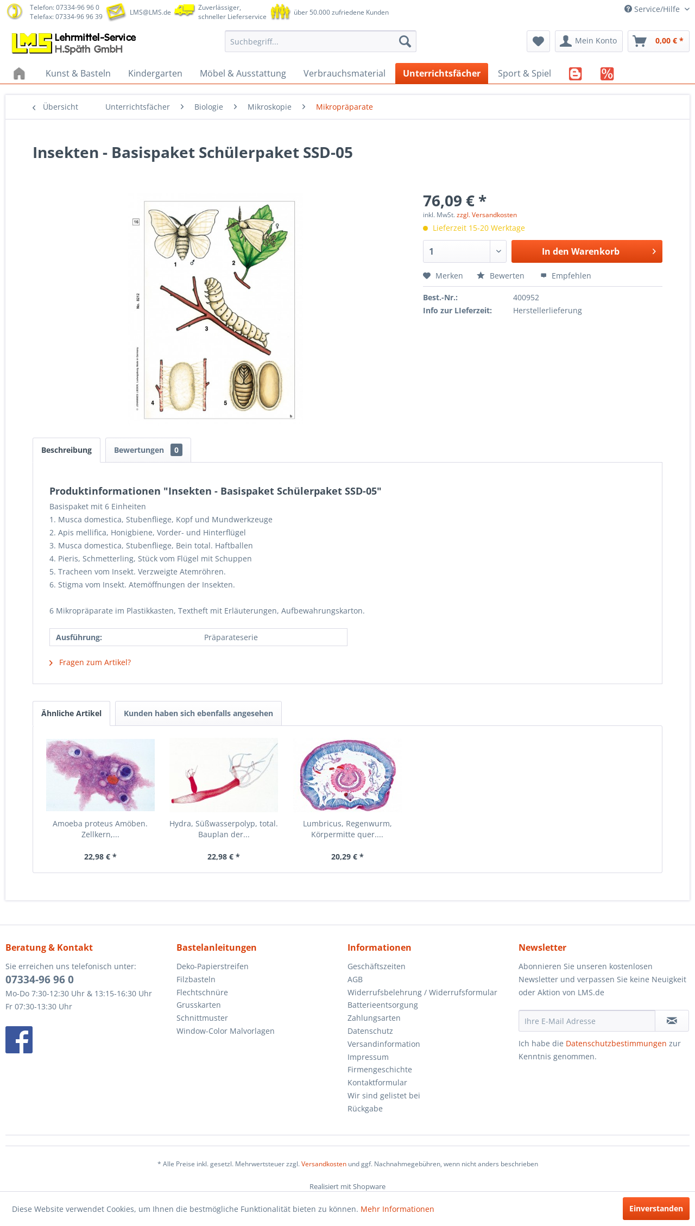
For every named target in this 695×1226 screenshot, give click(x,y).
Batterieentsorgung (383, 1005)
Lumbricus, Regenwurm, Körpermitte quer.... (347, 828)
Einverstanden (656, 1208)
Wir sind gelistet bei (384, 1095)
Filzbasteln (196, 979)
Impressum (368, 1057)
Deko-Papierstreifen (212, 966)
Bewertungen (148, 450)
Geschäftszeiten (377, 966)
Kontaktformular (377, 1082)
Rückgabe (365, 1108)
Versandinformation (384, 1044)
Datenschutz (370, 1031)
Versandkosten (323, 1163)
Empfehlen (565, 275)
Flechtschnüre (202, 992)
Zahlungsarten (374, 1018)
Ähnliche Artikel (71, 713)
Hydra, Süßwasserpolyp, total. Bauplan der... (223, 828)
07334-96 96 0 (39, 979)
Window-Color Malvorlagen (225, 1031)
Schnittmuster (202, 1018)
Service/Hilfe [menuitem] (653, 9)
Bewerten (502, 275)
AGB (355, 979)
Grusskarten (198, 1005)
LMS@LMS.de (150, 12)
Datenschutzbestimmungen (616, 1043)
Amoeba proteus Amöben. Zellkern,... (100, 828)
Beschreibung (66, 450)
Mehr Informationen (397, 1209)
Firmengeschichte (380, 1069)
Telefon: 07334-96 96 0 (64, 7)
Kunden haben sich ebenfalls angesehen (198, 713)
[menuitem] (320, 41)
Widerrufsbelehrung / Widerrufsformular (422, 992)
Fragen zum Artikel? (90, 662)
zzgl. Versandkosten (487, 214)
